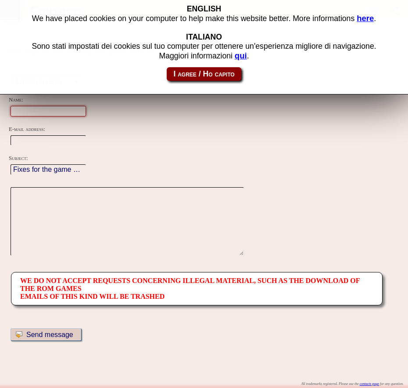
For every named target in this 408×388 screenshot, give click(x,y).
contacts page (369, 384)
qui (241, 55)
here (365, 18)
